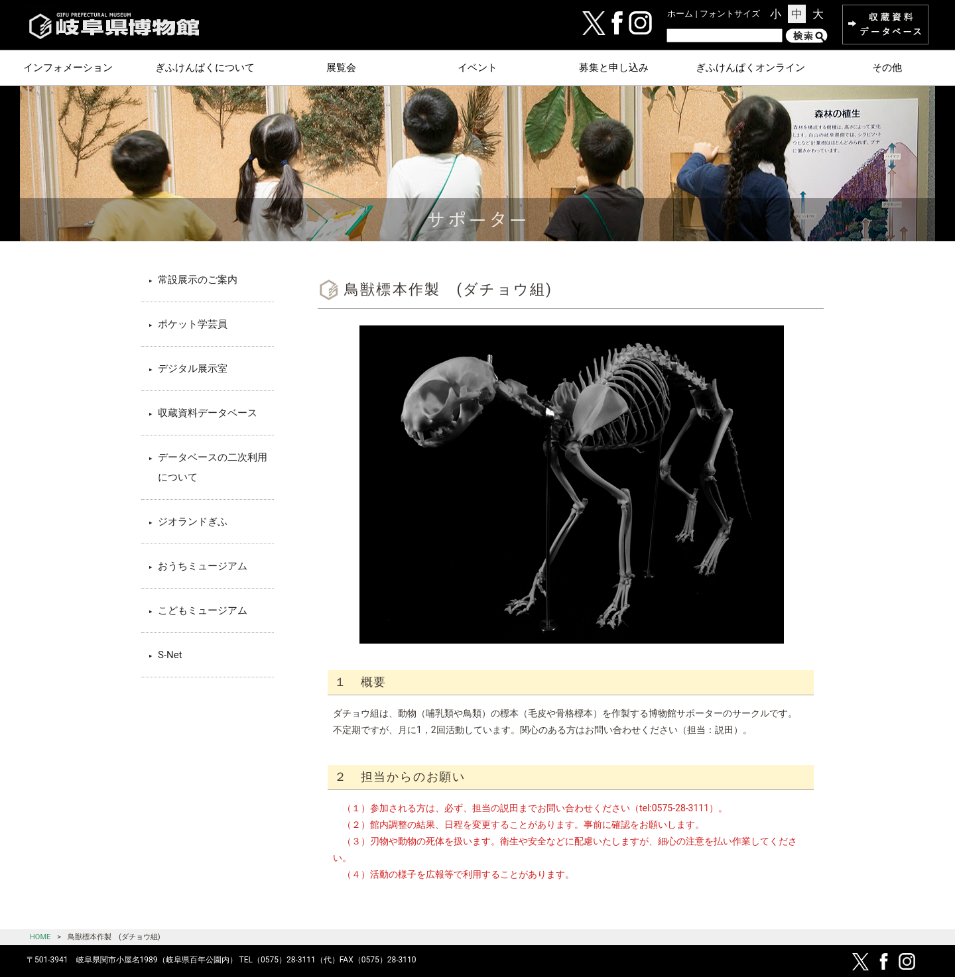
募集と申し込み (614, 68)
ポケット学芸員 (192, 324)
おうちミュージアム (202, 566)
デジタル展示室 (192, 368)
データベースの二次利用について (212, 467)
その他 (887, 68)
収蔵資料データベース (207, 413)
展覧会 (341, 68)
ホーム (680, 14)
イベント (477, 68)
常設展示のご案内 (197, 280)
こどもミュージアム (202, 610)
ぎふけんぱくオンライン (750, 68)
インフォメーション (68, 68)
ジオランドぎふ (192, 522)
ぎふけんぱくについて (205, 68)
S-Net (170, 655)
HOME (40, 937)
